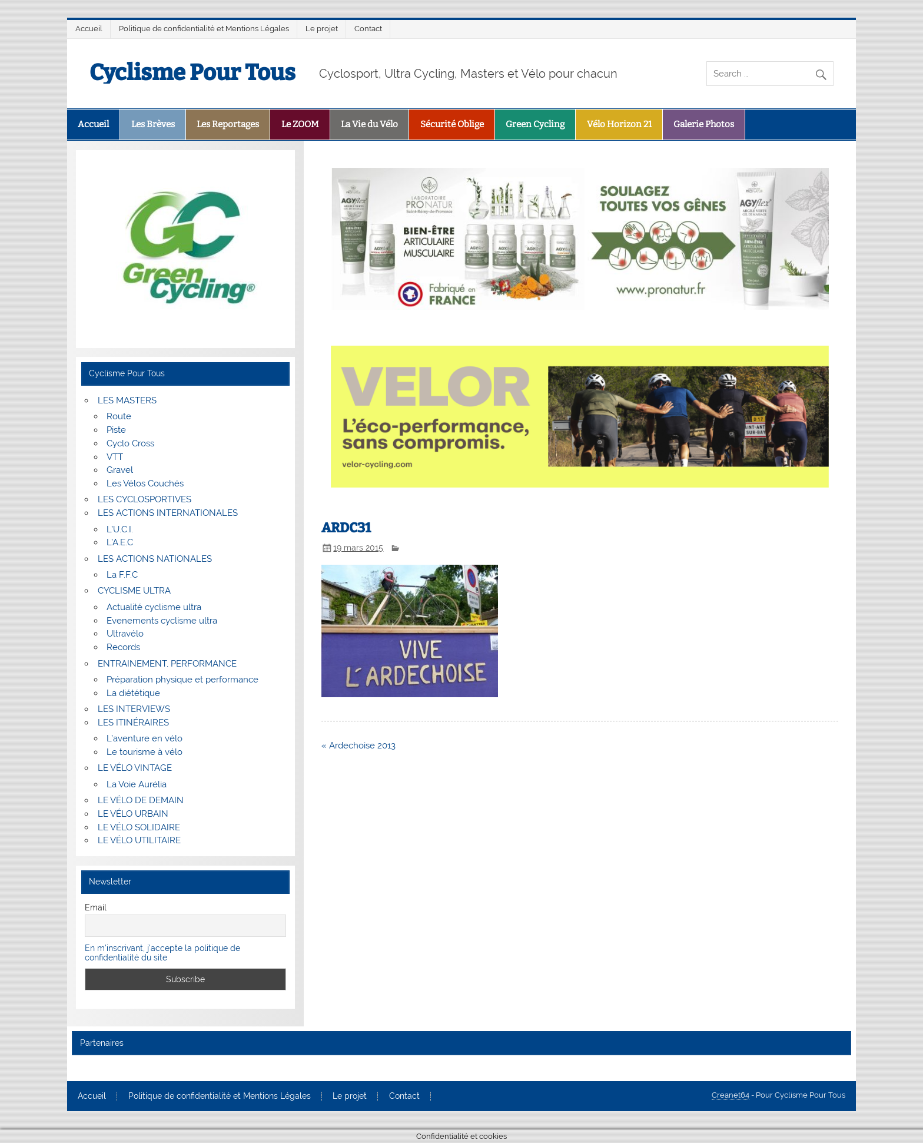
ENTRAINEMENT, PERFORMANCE (167, 663)
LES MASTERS (127, 400)
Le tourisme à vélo (144, 752)
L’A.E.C (120, 542)
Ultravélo (125, 633)
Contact (368, 28)
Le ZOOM (300, 124)
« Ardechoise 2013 (358, 745)
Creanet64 (730, 1095)
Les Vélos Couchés (145, 483)
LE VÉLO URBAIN (133, 814)
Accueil (88, 28)
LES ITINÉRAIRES (133, 722)
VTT (115, 457)
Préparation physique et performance (182, 679)
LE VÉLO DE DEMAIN (141, 800)
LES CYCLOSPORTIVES (144, 499)
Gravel (120, 470)
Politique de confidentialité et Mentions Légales (204, 28)
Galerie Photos (703, 124)
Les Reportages (228, 124)
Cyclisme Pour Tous (192, 72)
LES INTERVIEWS (134, 709)
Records (123, 647)
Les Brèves (153, 124)
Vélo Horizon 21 (619, 124)
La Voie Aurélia (137, 784)
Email (96, 907)
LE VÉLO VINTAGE (135, 768)
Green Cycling (535, 124)
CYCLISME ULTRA (134, 590)
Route (119, 416)
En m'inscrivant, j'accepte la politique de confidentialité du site (162, 952)
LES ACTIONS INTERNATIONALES (168, 513)
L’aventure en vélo (144, 738)
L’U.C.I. (120, 529)
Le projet (322, 28)
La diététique (133, 693)
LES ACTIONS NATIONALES (155, 559)
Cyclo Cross (130, 443)
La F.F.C (122, 574)
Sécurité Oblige (452, 124)
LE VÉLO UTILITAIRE (139, 840)
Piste (116, 430)
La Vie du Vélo (369, 124)
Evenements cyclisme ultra (162, 620)
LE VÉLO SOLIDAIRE (139, 827)
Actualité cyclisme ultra (154, 607)
